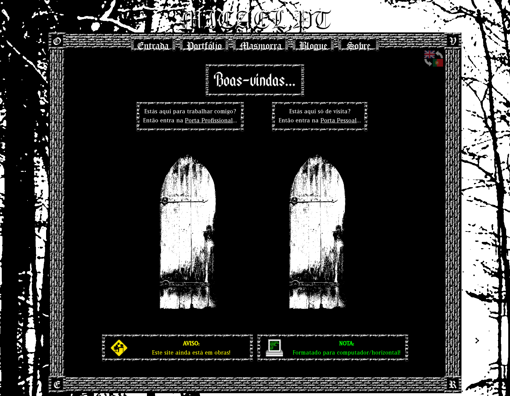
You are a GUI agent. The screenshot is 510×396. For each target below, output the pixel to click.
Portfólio (204, 43)
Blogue (313, 43)
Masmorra (260, 43)
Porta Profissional (209, 120)
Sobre (359, 43)
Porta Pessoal (338, 120)
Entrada (153, 43)
